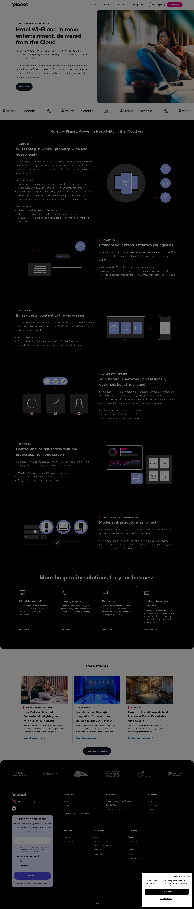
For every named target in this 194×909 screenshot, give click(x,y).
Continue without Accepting (181, 876)
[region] (167, 890)
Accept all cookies (166, 892)
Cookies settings (166, 899)
